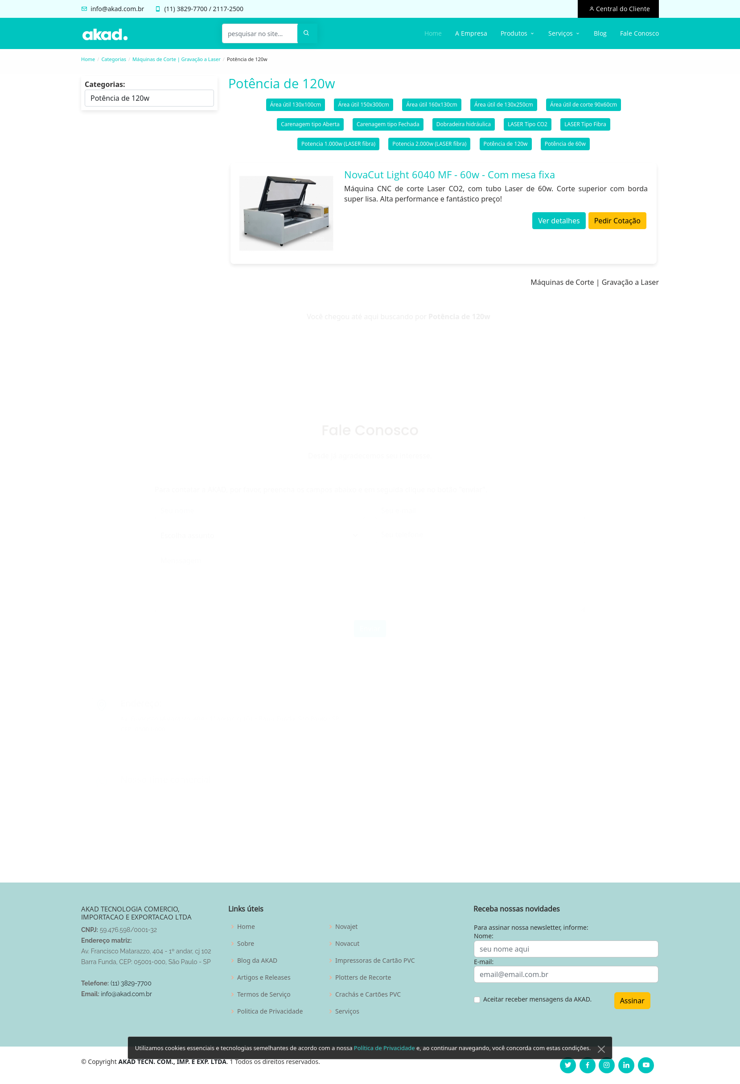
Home (433, 33)
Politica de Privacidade (270, 1011)
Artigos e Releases (264, 977)
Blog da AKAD (257, 960)
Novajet (346, 927)
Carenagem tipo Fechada (388, 127)
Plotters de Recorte (363, 977)
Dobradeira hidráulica (463, 127)
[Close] (601, 1062)
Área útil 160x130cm (431, 108)
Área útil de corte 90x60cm (583, 108)
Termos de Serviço (264, 994)
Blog (600, 33)
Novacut (347, 943)
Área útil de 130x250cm (503, 108)
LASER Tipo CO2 (527, 127)
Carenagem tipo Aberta (310, 127)
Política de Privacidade (384, 1061)
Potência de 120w (506, 147)
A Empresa (471, 33)
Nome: (483, 936)
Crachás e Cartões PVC (368, 994)
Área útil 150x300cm (363, 108)
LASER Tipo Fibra (585, 127)
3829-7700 (192, 8)
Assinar (632, 1001)
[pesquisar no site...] (260, 33)
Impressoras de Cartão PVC (375, 960)
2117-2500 (228, 8)
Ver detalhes (559, 224)
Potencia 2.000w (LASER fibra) (429, 147)
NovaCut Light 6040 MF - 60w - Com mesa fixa (449, 178)
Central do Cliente (622, 8)
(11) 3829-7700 (131, 983)
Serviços (347, 1011)
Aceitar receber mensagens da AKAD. (537, 999)
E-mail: (483, 961)
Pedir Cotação (617, 224)
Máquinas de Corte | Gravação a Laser (176, 59)
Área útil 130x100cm (295, 108)
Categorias (113, 59)
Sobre (245, 943)
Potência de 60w (565, 147)
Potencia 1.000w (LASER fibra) (338, 147)
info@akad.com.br (117, 8)
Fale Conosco (639, 33)
